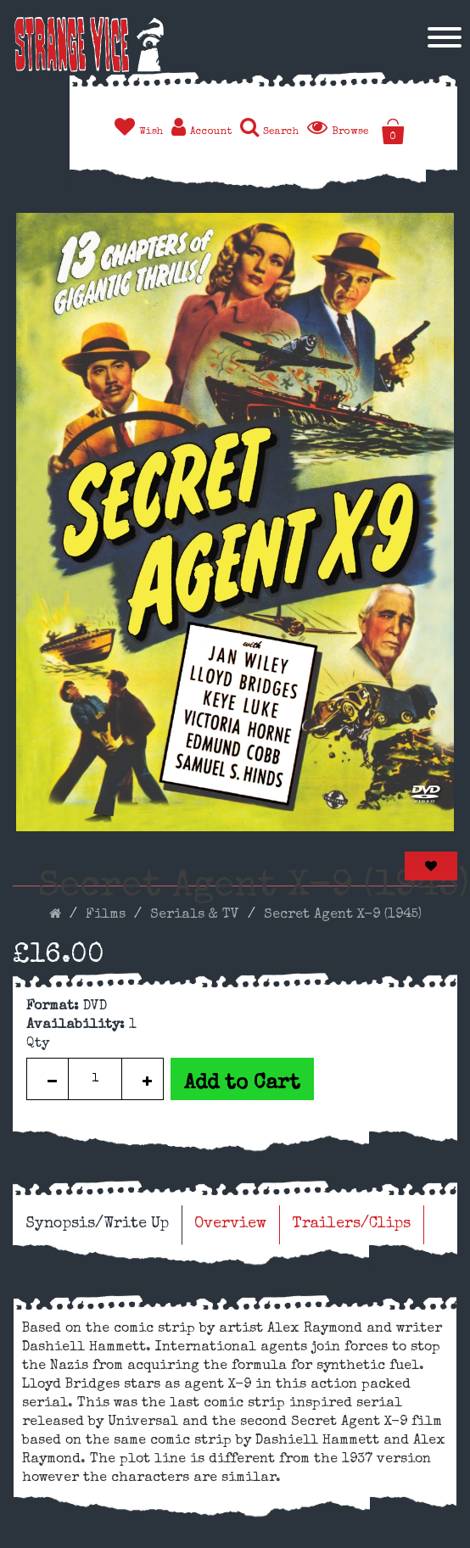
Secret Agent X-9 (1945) (343, 915)
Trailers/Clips (351, 1224)
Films (106, 915)
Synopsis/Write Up (97, 1224)
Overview (230, 1224)
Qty (37, 1044)
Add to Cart (242, 1084)
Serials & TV (194, 915)
